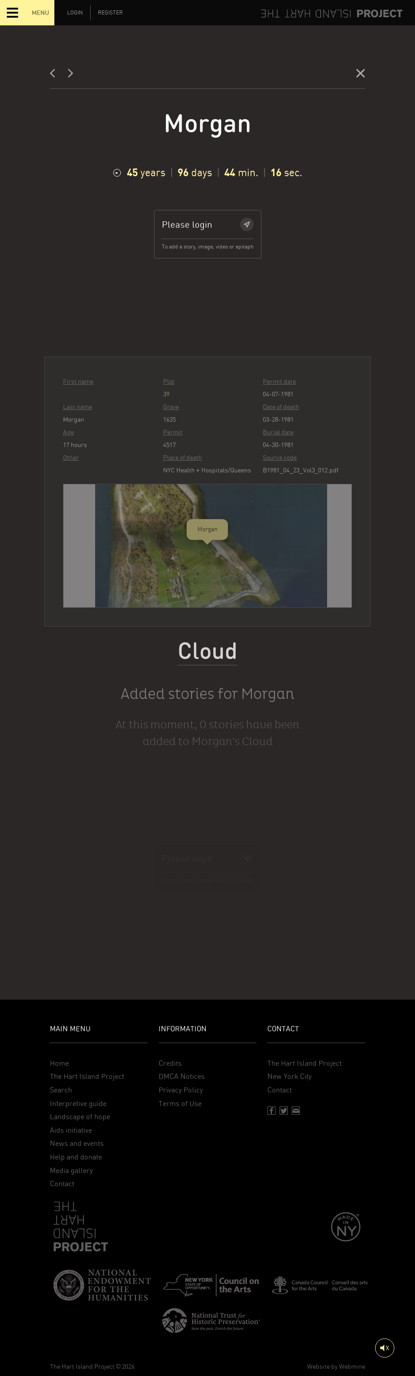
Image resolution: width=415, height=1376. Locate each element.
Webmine (352, 1366)
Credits (170, 1063)
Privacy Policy (181, 1090)
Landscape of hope (80, 1116)
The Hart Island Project (87, 1076)
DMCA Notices (182, 1076)
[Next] (70, 75)
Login (75, 13)
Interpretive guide (78, 1103)
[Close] (360, 75)
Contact (62, 1183)
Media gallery (71, 1170)
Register (110, 13)
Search (61, 1090)
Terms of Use (180, 1103)
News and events (77, 1143)
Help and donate (76, 1157)
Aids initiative (71, 1130)
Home (59, 1063)
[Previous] (55, 75)
